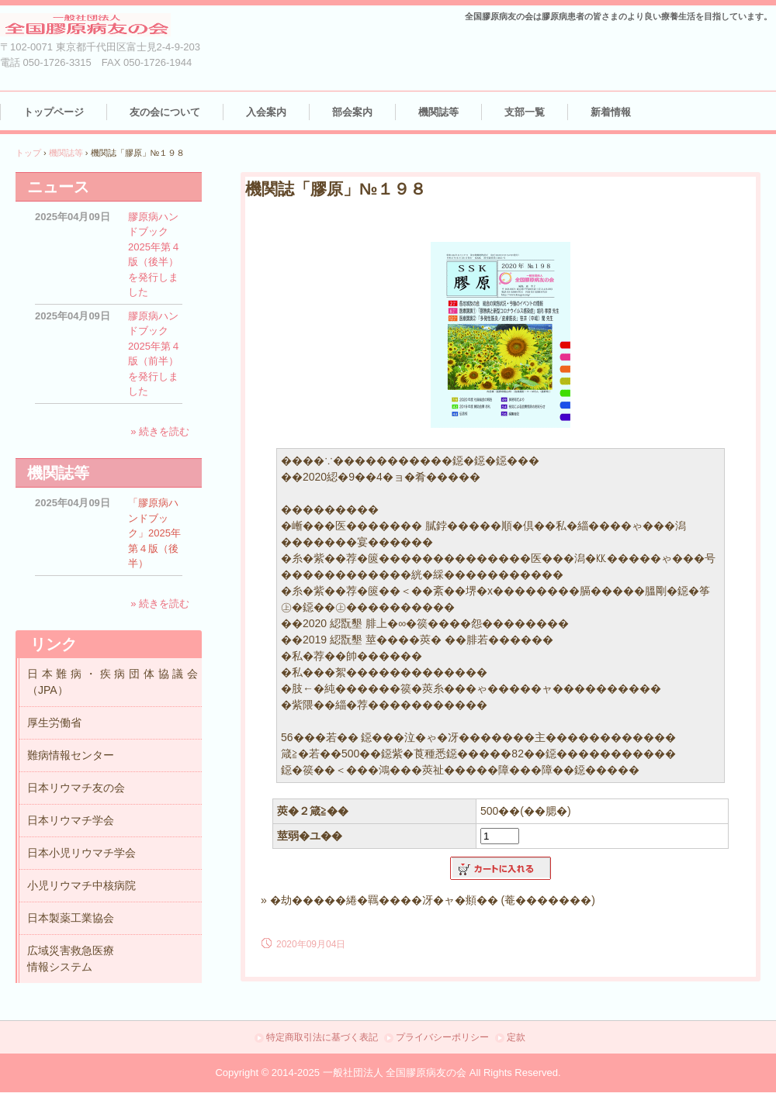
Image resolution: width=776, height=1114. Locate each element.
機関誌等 (438, 112)
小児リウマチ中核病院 (81, 885)
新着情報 (611, 112)
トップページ (53, 112)
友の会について (165, 112)
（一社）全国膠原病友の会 (101, 25)
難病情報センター (70, 755)
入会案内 (266, 112)
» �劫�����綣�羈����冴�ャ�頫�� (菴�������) (428, 900)
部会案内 (352, 112)
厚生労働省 (54, 722)
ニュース (58, 186)
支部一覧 (524, 112)
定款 (516, 1037)
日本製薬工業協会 (70, 918)
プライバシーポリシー (442, 1037)
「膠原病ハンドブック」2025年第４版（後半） (154, 533)
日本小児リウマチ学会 (81, 853)
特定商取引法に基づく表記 (322, 1037)
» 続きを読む (159, 431)
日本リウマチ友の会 (76, 787)
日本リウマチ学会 (70, 820)
